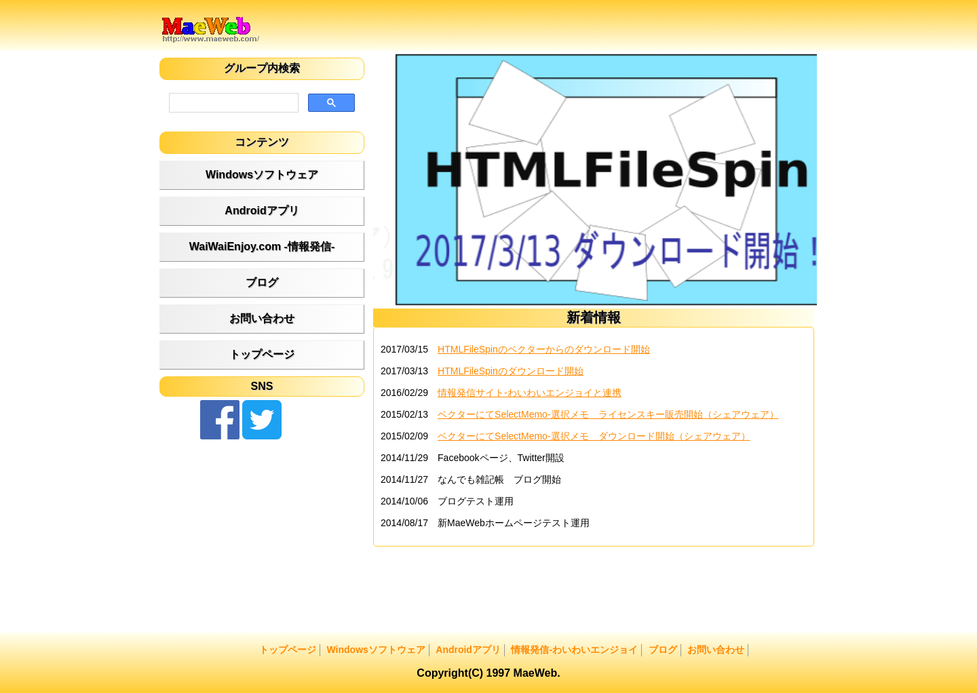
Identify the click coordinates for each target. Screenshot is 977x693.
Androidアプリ (262, 210)
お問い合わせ (261, 318)
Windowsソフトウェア (262, 174)
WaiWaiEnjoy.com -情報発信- (262, 246)
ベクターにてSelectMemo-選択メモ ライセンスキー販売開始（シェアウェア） (608, 414)
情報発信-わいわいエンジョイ (574, 649)
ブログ (262, 282)
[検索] (232, 103)
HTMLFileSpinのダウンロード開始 (510, 370)
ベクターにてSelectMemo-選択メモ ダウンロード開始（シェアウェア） (594, 436)
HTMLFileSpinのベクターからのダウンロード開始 (544, 349)
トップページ (261, 354)
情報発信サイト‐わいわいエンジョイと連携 (529, 392)
